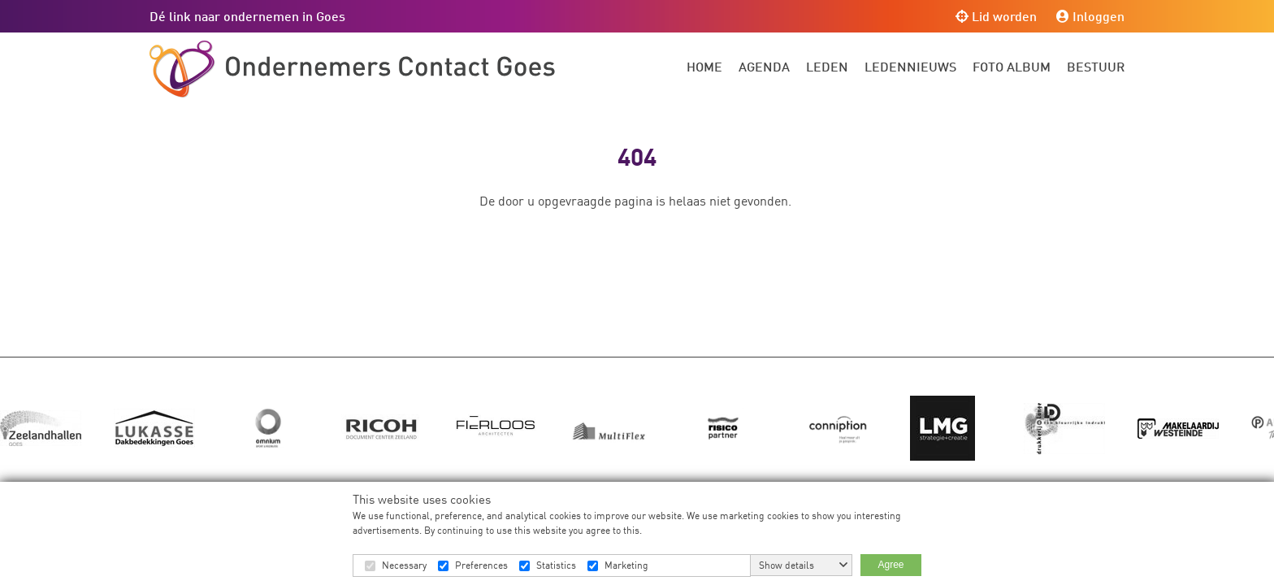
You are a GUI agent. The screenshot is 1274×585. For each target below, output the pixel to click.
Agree (891, 564)
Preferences (481, 565)
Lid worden (996, 16)
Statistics (556, 565)
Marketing (626, 565)
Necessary (404, 565)
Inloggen (1090, 16)
